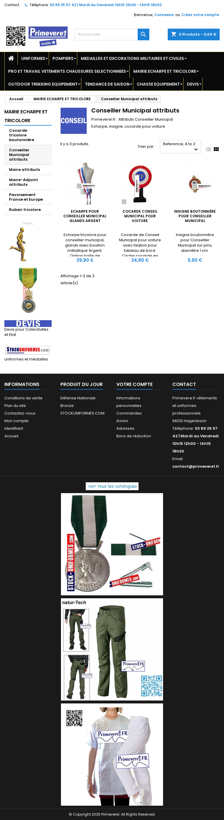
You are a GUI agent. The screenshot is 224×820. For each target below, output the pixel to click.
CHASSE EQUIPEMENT (158, 84)
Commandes (129, 413)
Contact (11, 4)
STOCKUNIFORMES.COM (82, 413)
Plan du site (15, 405)
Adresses (125, 428)
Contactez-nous (20, 413)
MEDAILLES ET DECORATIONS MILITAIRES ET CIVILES (132, 58)
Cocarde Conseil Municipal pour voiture (140, 216)
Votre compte (134, 384)
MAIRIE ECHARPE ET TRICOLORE (164, 71)
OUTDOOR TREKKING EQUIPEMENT (43, 84)
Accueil (11, 436)
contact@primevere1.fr (195, 466)
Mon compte (16, 421)
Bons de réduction (133, 436)
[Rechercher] (112, 34)
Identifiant (13, 428)
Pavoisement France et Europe (26, 197)
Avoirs (122, 421)
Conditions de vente (23, 398)
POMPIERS (63, 58)
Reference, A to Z (181, 147)
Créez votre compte (200, 14)
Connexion (164, 14)
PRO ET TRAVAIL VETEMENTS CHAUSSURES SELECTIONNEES (67, 71)
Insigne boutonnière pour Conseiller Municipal (195, 216)
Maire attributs (24, 169)
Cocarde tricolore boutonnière (21, 135)
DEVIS (193, 84)
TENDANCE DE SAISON (107, 84)
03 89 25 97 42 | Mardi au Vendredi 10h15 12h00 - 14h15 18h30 (106, 4)
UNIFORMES (33, 58)
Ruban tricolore (25, 209)
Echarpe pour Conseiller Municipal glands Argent (84, 216)
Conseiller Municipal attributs (19, 154)
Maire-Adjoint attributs (23, 182)
